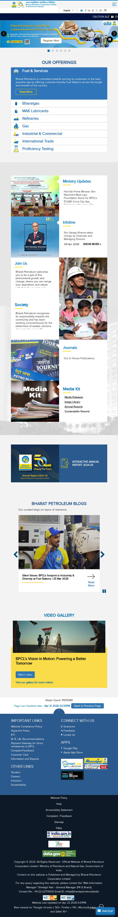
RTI (13, 734)
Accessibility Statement (59, 810)
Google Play (70, 748)
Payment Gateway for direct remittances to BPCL (27, 745)
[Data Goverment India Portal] (59, 854)
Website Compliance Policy (26, 726)
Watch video (25, 674)
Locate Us (69, 734)
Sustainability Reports (77, 411)
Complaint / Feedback (59, 816)
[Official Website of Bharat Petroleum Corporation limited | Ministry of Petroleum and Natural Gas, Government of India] (34, 5)
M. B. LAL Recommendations (27, 739)
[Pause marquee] (113, 17)
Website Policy (59, 797)
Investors (16, 780)
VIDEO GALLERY (59, 615)
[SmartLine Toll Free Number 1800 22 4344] (72, 764)
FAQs (59, 828)
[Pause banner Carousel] (110, 40)
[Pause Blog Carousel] (104, 591)
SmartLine (69, 726)
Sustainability (18, 784)
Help (59, 804)
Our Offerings (59, 62)
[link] (85, 10)
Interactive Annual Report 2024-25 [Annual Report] (80, 463)
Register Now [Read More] (51, 40)
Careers (15, 776)
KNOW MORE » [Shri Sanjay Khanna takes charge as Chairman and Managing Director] (92, 244)
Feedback (69, 730)
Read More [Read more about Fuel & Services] (26, 91)
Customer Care (20, 754)
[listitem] (48, 50)
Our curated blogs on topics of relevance (43, 509)
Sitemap (59, 822)
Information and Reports (25, 759)
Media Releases (74, 397)
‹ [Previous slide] (3, 33)
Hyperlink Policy (20, 730)
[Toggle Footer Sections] (59, 714)
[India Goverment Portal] (59, 835)
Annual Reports (74, 406)
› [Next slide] (114, 33)
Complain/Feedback (22, 750)
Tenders (15, 772)
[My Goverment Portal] (59, 844)
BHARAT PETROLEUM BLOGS (59, 503)
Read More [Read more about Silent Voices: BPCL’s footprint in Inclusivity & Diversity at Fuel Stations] (91, 584)
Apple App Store (73, 752)
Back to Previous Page (87, 705)
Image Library (72, 402)
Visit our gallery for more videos (34, 682)
